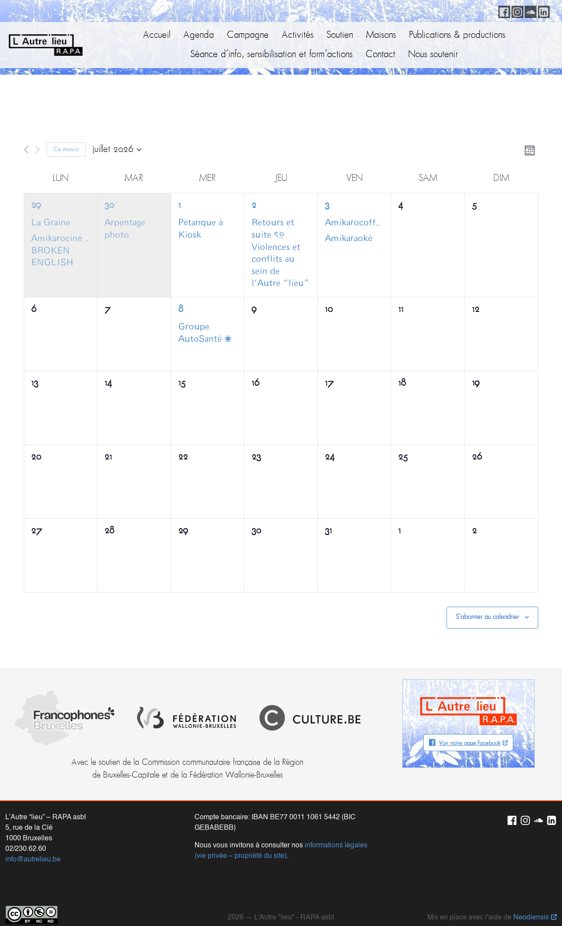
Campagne (248, 35)
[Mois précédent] (26, 149)
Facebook (502, 10)
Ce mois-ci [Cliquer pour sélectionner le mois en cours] (66, 149)
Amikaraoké (348, 238)
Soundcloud (529, 10)
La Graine (50, 222)
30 (109, 205)
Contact (380, 55)
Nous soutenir (433, 55)
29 (36, 205)
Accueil (156, 35)
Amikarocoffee (355, 222)
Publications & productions (457, 35)
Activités (297, 35)
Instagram (515, 10)
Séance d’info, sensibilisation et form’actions (272, 55)
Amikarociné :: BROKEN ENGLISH (61, 250)
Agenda (199, 35)
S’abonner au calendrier (487, 617)
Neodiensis (531, 901)
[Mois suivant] (37, 149)
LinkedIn (542, 10)
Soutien (340, 35)
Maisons (381, 35)
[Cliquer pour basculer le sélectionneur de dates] (116, 150)
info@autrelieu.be (33, 843)
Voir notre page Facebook (470, 743)
